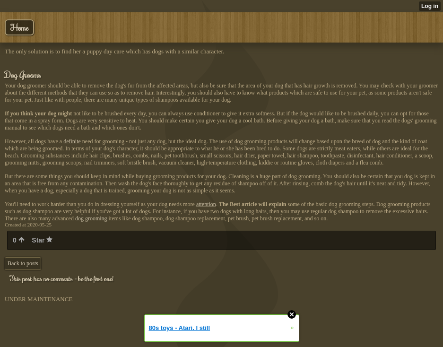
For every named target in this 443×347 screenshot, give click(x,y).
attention (206, 204)
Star (42, 240)
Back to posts (23, 263)
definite (72, 141)
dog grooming (91, 218)
